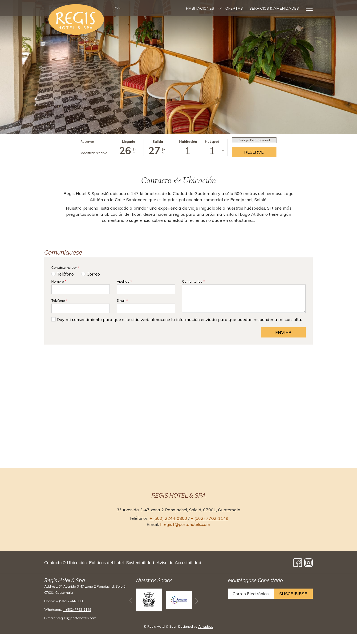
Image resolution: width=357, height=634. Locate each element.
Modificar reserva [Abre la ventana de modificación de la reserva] (94, 153)
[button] (128, 147)
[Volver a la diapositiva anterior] (131, 601)
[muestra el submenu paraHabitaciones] (170, 8)
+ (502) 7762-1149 (209, 518)
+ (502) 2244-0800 (168, 518)
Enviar (283, 332)
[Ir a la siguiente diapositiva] (197, 601)
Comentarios (193, 281)
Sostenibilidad (140, 562)
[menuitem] (150, 8)
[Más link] (307, 8)
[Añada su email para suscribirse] (251, 594)
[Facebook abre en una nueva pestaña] (297, 561)
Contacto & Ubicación (65, 562)
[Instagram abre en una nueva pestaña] (308, 561)
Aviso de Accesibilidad (179, 562)
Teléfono (59, 300)
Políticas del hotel (106, 562)
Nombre (58, 281)
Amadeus (205, 626)
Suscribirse (293, 593)
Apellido (124, 281)
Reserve (254, 152)
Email (122, 300)
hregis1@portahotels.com (185, 524)
